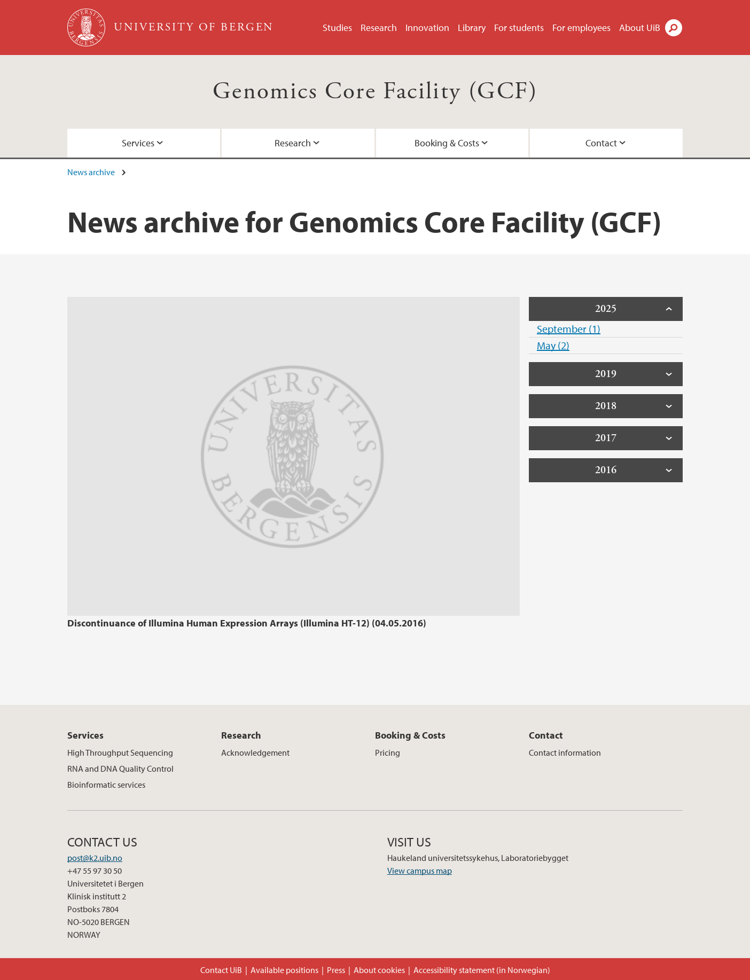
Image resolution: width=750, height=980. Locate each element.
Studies (337, 27)
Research (379, 27)
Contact (601, 143)
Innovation (427, 27)
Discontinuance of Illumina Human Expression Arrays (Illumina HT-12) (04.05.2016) (246, 623)
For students (519, 27)
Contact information (565, 752)
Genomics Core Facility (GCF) (375, 91)
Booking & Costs (447, 143)
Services (138, 143)
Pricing (387, 752)
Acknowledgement (255, 752)
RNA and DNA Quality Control (120, 768)
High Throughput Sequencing (120, 752)
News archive (91, 172)
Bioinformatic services (106, 784)
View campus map (419, 870)
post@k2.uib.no (94, 857)
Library (472, 27)
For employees (581, 27)
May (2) (553, 345)
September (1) (568, 328)
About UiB (639, 27)
